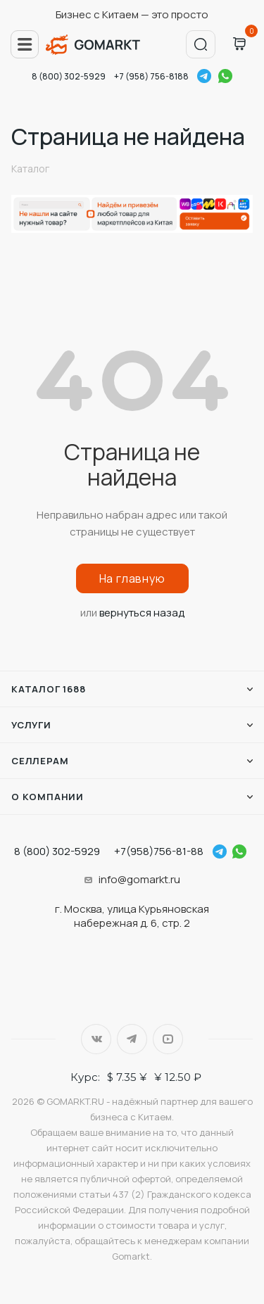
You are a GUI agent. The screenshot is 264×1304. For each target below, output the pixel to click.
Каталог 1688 (48, 689)
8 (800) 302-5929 (69, 76)
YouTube (168, 1039)
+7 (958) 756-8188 (151, 76)
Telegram (204, 76)
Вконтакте (96, 1039)
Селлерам (39, 760)
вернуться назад (141, 612)
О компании (47, 796)
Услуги (31, 725)
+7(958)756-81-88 (158, 851)
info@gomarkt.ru (139, 879)
